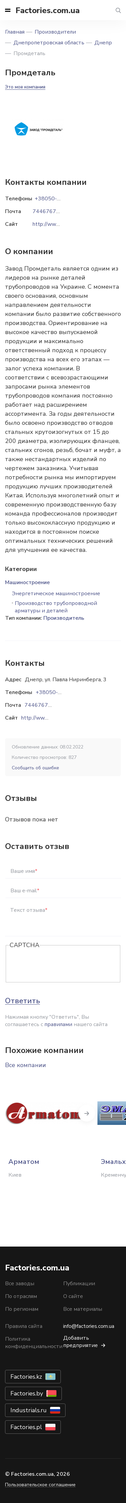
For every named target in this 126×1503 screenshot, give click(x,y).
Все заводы (19, 1283)
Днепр (103, 42)
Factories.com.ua (47, 10)
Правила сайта (23, 1326)
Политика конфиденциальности (33, 1342)
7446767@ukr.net (47, 705)
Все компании (25, 1065)
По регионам (21, 1309)
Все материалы (82, 1309)
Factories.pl (26, 1427)
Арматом (23, 1161)
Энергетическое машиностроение (56, 593)
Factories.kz (26, 1377)
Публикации (79, 1283)
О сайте (73, 1296)
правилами (58, 1024)
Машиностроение (27, 582)
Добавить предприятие (80, 1341)
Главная (15, 32)
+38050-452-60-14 (60, 692)
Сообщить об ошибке (35, 768)
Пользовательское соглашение (40, 1484)
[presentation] (61, 964)
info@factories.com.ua (88, 1326)
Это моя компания (25, 87)
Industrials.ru (28, 1410)
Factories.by (26, 1393)
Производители (55, 32)
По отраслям (21, 1296)
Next (86, 1113)
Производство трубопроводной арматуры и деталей (56, 607)
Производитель (63, 618)
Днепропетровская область (48, 42)
